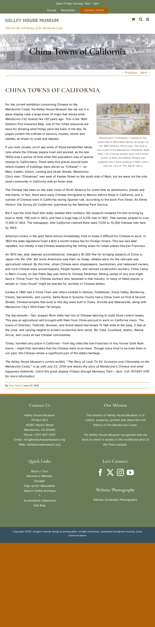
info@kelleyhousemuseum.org (44, 439)
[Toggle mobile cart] (133, 19)
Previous (131, 72)
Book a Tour (39, 471)
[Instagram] (120, 472)
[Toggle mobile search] (140, 19)
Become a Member (40, 476)
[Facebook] (100, 472)
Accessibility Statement (40, 500)
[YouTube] (130, 472)
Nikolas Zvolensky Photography (115, 499)
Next (143, 72)
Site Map (40, 505)
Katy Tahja (15, 385)
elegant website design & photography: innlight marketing (66, 531)
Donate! (39, 481)
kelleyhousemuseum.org (43, 444)
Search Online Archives (40, 491)
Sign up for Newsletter (39, 486)
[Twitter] (110, 472)
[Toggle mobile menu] (148, 19)
